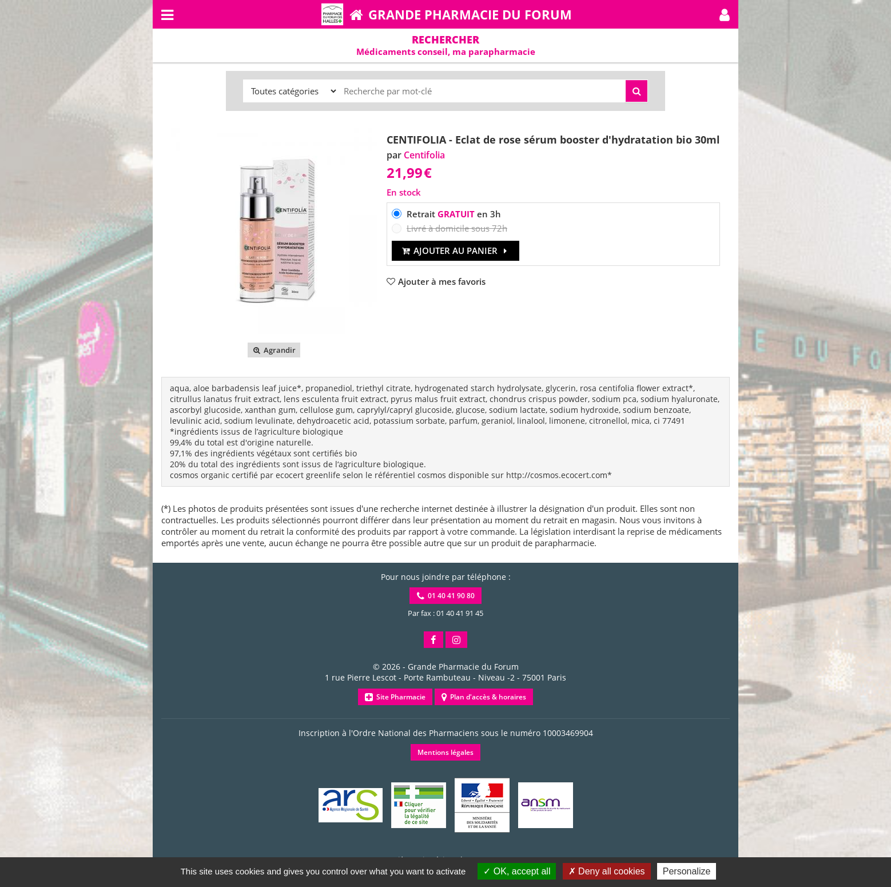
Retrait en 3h (454, 214)
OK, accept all (516, 871)
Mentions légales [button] (445, 752)
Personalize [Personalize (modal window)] (687, 871)
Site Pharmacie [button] (395, 697)
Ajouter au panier (455, 250)
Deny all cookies (606, 871)
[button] (724, 14)
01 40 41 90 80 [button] (446, 595)
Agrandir (273, 350)
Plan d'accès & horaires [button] (483, 697)
